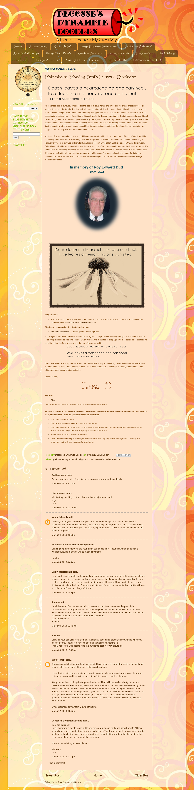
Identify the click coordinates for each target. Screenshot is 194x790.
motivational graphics (79, 459)
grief (54, 459)
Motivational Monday (101, 459)
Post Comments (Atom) (69, 782)
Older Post (142, 775)
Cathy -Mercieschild (62, 572)
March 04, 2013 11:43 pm (64, 626)
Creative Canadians (90, 53)
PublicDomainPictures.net (84, 322)
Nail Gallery (167, 53)
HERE (67, 322)
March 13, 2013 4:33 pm (63, 756)
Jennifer (56, 602)
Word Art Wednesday (60, 332)
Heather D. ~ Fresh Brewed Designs (70, 544)
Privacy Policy (38, 46)
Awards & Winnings (26, 53)
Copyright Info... (64, 46)
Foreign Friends (119, 53)
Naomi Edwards (60, 517)
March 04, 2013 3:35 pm (63, 535)
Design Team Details (58, 53)
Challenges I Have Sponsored (83, 60)
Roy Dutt (116, 459)
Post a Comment (57, 763)
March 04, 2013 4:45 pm (63, 592)
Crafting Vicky (59, 475)
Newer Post (52, 775)
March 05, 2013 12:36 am (64, 650)
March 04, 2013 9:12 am (63, 483)
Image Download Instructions (99, 46)
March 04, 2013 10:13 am (64, 507)
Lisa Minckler (58, 493)
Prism (53, 400)
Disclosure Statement (138, 46)
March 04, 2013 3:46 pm (63, 562)
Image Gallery (144, 53)
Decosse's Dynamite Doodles (67, 721)
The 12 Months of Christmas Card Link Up (135, 60)
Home (18, 46)
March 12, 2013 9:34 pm (63, 711)
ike (53, 635)
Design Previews (47, 60)
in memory (63, 459)
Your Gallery (21, 60)
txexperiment (58, 660)
